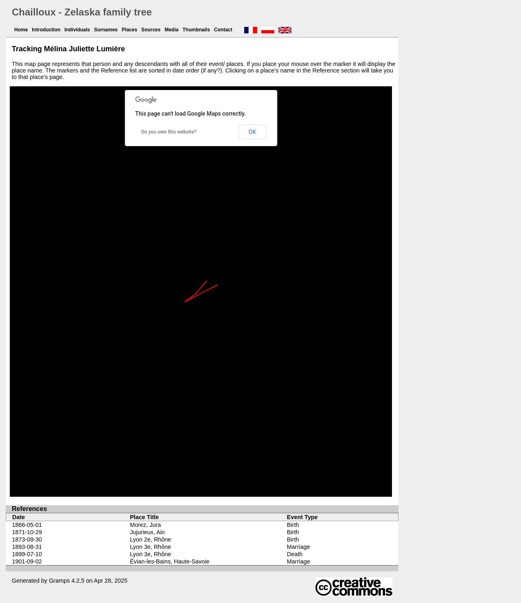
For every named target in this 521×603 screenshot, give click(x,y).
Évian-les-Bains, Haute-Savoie (169, 561)
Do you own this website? (169, 132)
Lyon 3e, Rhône (150, 547)
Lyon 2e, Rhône (150, 539)
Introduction (46, 30)
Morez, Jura (145, 525)
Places (129, 30)
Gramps (59, 580)
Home (21, 30)
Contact (223, 30)
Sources (150, 30)
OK (252, 132)
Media (171, 30)
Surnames (106, 30)
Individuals (77, 30)
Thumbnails (196, 30)
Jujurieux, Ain (147, 532)
